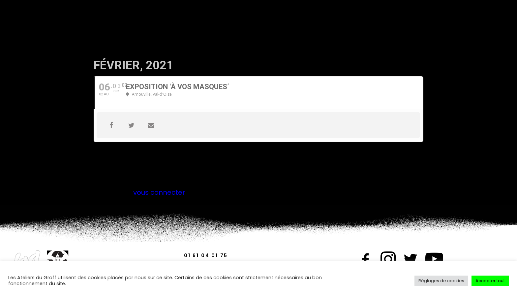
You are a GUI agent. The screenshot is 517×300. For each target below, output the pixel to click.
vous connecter (159, 192)
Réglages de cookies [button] (441, 281)
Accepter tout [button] (490, 281)
